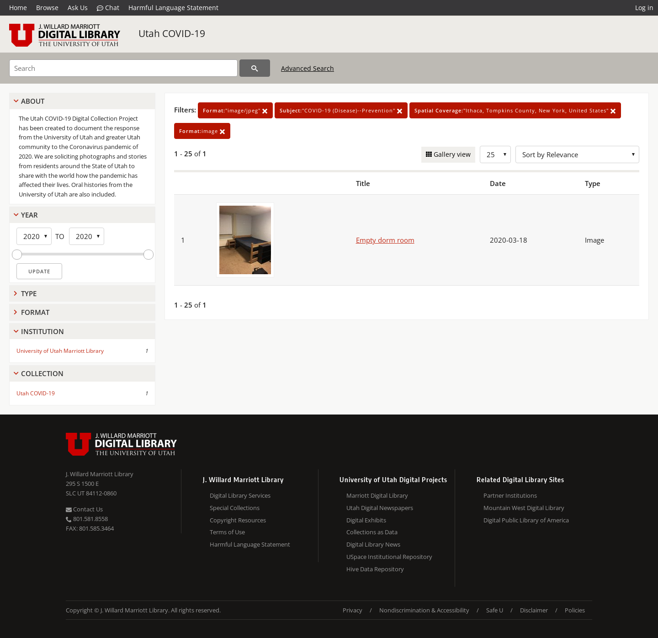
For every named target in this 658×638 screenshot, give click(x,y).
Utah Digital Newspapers (379, 508)
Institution (42, 331)
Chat (108, 7)
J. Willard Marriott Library (99, 474)
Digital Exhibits (366, 520)
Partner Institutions (510, 495)
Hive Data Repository (375, 569)
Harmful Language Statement (173, 7)
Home (18, 7)
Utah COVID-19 (171, 33)
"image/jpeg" (235, 110)
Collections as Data (372, 532)
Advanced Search (307, 68)
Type (29, 293)
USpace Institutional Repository (389, 557)
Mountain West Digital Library (523, 508)
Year (29, 214)
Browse (47, 7)
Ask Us (78, 7)
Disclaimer (534, 610)
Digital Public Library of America (526, 520)
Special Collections (235, 508)
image (202, 131)
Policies (575, 610)
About (32, 101)
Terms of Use (227, 532)
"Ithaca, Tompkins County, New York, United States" (515, 110)
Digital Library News (373, 544)
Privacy (352, 610)
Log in (644, 7)
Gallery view (451, 154)
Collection (42, 373)
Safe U (494, 610)
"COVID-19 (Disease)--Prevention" (341, 110)
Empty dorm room (385, 240)
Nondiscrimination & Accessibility (424, 610)
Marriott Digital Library (377, 495)
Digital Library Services (240, 495)
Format (35, 312)
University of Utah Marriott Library (60, 351)
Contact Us (84, 509)
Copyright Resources (238, 520)
